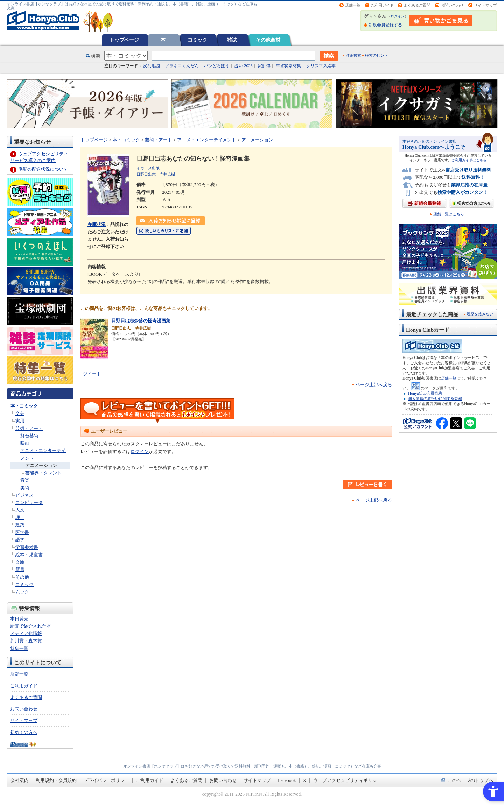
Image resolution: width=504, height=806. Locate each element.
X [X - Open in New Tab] (305, 780)
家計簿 (264, 65)
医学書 (22, 532)
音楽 (24, 480)
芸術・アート (29, 428)
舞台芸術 (29, 435)
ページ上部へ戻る (374, 384)
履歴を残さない (480, 314)
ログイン (398, 16)
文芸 (19, 413)
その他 (22, 577)
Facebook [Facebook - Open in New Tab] (287, 780)
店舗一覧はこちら (448, 214)
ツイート (92, 373)
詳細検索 (353, 55)
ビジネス (24, 495)
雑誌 (232, 40)
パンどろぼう (216, 65)
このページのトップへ (470, 780)
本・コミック (24, 406)
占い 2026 (243, 65)
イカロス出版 (148, 168)
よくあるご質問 (417, 5)
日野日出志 (146, 174)
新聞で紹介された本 (30, 626)
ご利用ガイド (382, 5)
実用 (19, 420)
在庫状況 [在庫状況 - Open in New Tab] (97, 224)
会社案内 (19, 780)
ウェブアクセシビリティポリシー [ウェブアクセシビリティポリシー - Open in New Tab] (347, 780)
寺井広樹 (167, 174)
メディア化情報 (26, 633)
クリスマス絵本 (321, 65)
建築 (19, 525)
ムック (22, 591)
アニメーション (41, 465)
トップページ (124, 40)
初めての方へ (23, 732)
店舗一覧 (352, 5)
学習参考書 (26, 547)
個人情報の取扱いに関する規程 (435, 398)
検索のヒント (376, 55)
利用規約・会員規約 (56, 780)
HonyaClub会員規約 (425, 393)
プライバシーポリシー (106, 780)
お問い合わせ (452, 5)
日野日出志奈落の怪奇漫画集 (140, 320)
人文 (19, 509)
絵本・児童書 (29, 554)
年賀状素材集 (288, 65)
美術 (24, 487)
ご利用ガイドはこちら (468, 160)
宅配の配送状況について (43, 169)
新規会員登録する (385, 24)
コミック (197, 40)
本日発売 (19, 618)
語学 (19, 539)
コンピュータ (29, 502)
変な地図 (151, 65)
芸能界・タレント (43, 472)
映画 (24, 443)
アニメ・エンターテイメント (206, 139)
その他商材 (268, 40)
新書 (19, 569)
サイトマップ (485, 5)
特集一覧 (19, 648)
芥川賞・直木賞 (26, 640)
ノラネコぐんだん (182, 65)
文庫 (19, 562)
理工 (19, 517)
